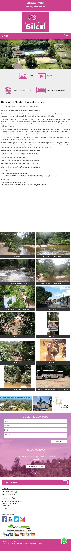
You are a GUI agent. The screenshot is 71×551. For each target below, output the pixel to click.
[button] (5, 54)
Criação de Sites (30, 544)
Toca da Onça (10, 106)
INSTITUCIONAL (11, 482)
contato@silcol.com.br (35, 7)
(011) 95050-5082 (33, 3)
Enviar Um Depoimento (35, 466)
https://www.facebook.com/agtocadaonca (27, 167)
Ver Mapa (5, 508)
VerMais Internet (16, 544)
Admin (39, 544)
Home (3, 106)
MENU (5, 36)
